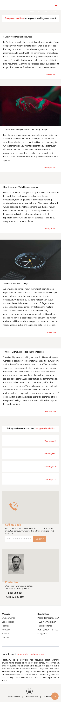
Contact (5, 638)
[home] (14, 5)
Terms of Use (14, 697)
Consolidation (8, 622)
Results (5, 626)
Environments (8, 618)
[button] (56, 5)
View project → (50, 441)
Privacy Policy (31, 697)
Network (6, 630)
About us (6, 634)
